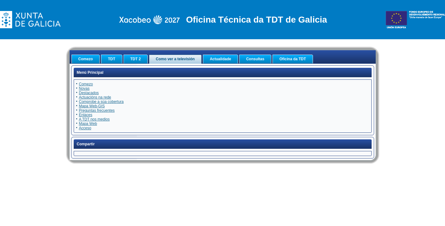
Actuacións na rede (95, 97)
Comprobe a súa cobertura (101, 102)
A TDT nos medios (94, 119)
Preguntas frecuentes (97, 110)
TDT (111, 59)
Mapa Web (88, 123)
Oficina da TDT (292, 59)
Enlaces (86, 115)
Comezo (85, 59)
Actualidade (220, 59)
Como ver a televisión (175, 59)
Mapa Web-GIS (92, 106)
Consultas (255, 59)
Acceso (85, 128)
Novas (84, 88)
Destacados (89, 93)
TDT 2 (135, 59)
